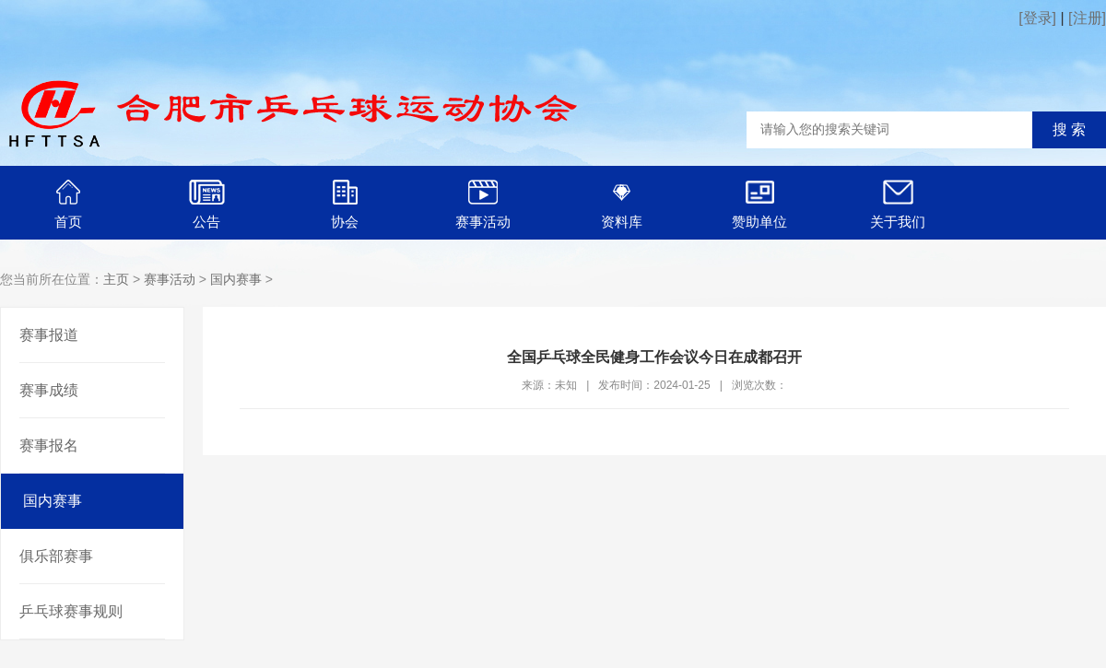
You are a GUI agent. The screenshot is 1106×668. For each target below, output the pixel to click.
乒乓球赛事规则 (71, 611)
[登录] (1037, 18)
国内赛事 (236, 279)
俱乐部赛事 (56, 556)
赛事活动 (169, 279)
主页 (116, 279)
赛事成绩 (48, 390)
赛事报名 (48, 445)
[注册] (1087, 18)
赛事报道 (48, 335)
